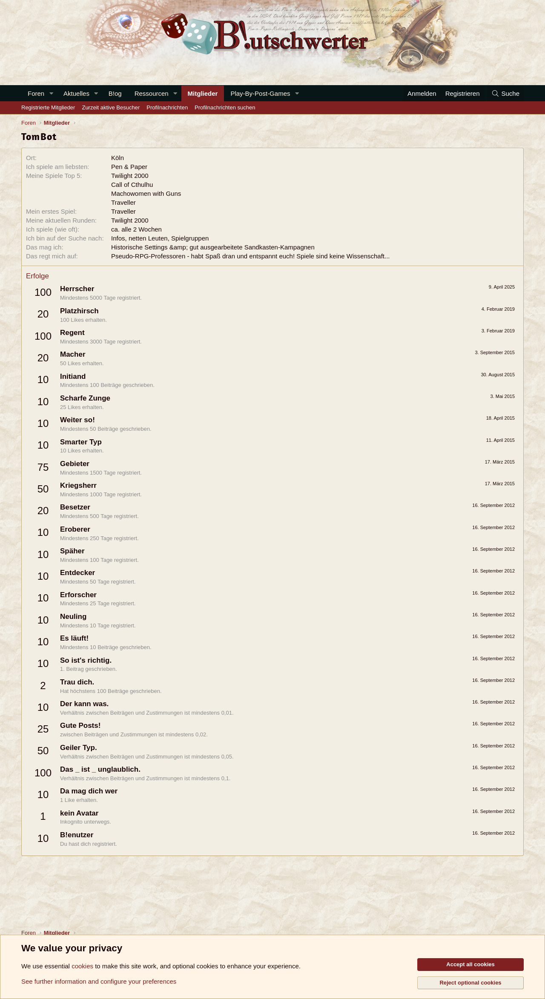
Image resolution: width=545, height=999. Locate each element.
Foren (36, 93)
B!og (115, 93)
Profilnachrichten (167, 107)
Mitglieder (203, 93)
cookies (82, 966)
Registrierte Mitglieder (48, 107)
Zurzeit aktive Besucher (111, 107)
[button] (51, 93)
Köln (117, 157)
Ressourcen (152, 93)
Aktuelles (76, 93)
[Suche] (505, 93)
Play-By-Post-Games (260, 93)
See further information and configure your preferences (98, 981)
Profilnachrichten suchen (225, 107)
